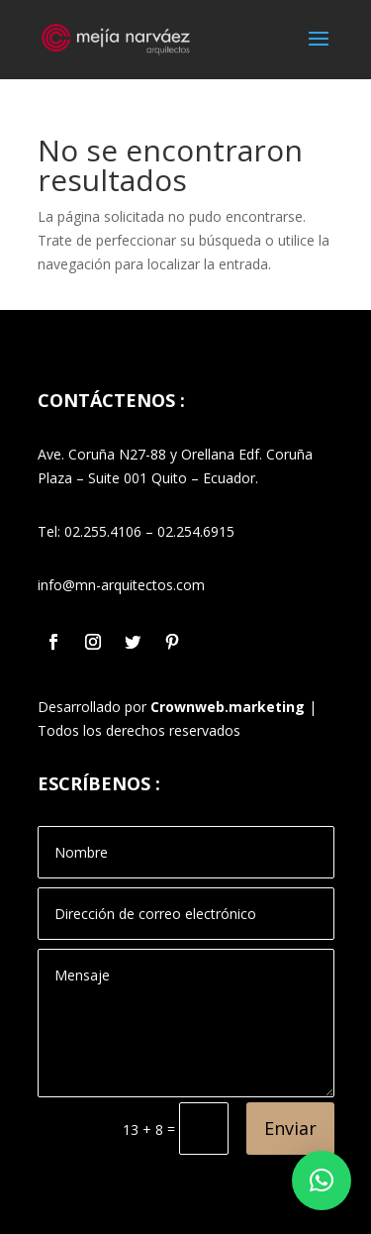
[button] (321, 1180)
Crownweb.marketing (227, 706)
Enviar (290, 1128)
